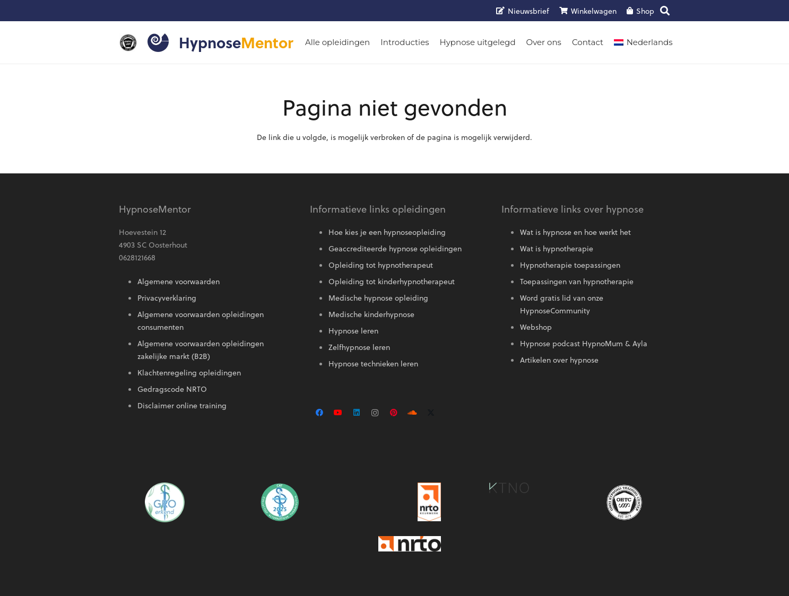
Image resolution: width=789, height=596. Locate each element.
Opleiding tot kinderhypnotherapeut (391, 281)
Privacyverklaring (166, 297)
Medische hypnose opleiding (378, 297)
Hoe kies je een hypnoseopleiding (387, 232)
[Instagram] (375, 413)
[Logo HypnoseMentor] (158, 42)
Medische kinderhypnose (371, 314)
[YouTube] (337, 413)
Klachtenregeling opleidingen (189, 372)
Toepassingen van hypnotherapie (577, 281)
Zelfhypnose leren (359, 347)
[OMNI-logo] (128, 42)
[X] (430, 413)
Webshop (536, 326)
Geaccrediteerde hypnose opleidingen (395, 248)
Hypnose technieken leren (373, 363)
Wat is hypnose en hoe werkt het (575, 232)
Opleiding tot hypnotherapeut (380, 264)
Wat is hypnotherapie (556, 248)
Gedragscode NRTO (172, 389)
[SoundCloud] (412, 413)
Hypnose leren (353, 330)
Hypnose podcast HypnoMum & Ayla (583, 343)
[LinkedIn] (356, 413)
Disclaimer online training (182, 405)
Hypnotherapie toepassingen (570, 264)
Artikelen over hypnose (559, 359)
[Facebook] (319, 413)
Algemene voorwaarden (178, 281)
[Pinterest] (393, 413)
